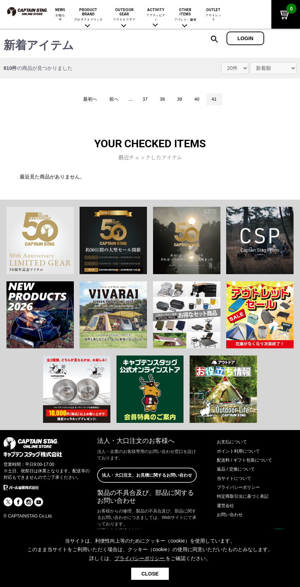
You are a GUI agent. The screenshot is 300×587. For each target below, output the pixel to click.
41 (219, 99)
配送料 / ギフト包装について (249, 461)
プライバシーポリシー (242, 488)
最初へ (84, 99)
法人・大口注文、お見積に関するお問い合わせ (147, 480)
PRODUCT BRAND (88, 15)
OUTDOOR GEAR (124, 15)
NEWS (60, 15)
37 (144, 99)
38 (163, 99)
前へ (111, 99)
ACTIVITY (155, 15)
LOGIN (245, 38)
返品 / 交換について (239, 470)
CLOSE (149, 574)
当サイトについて (237, 479)
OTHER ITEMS (185, 15)
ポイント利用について (242, 451)
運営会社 (227, 506)
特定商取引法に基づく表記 (247, 497)
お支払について (234, 442)
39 (182, 99)
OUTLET (213, 15)
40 (200, 99)
